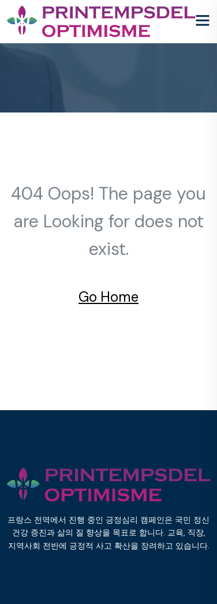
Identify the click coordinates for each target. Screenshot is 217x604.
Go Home (108, 297)
